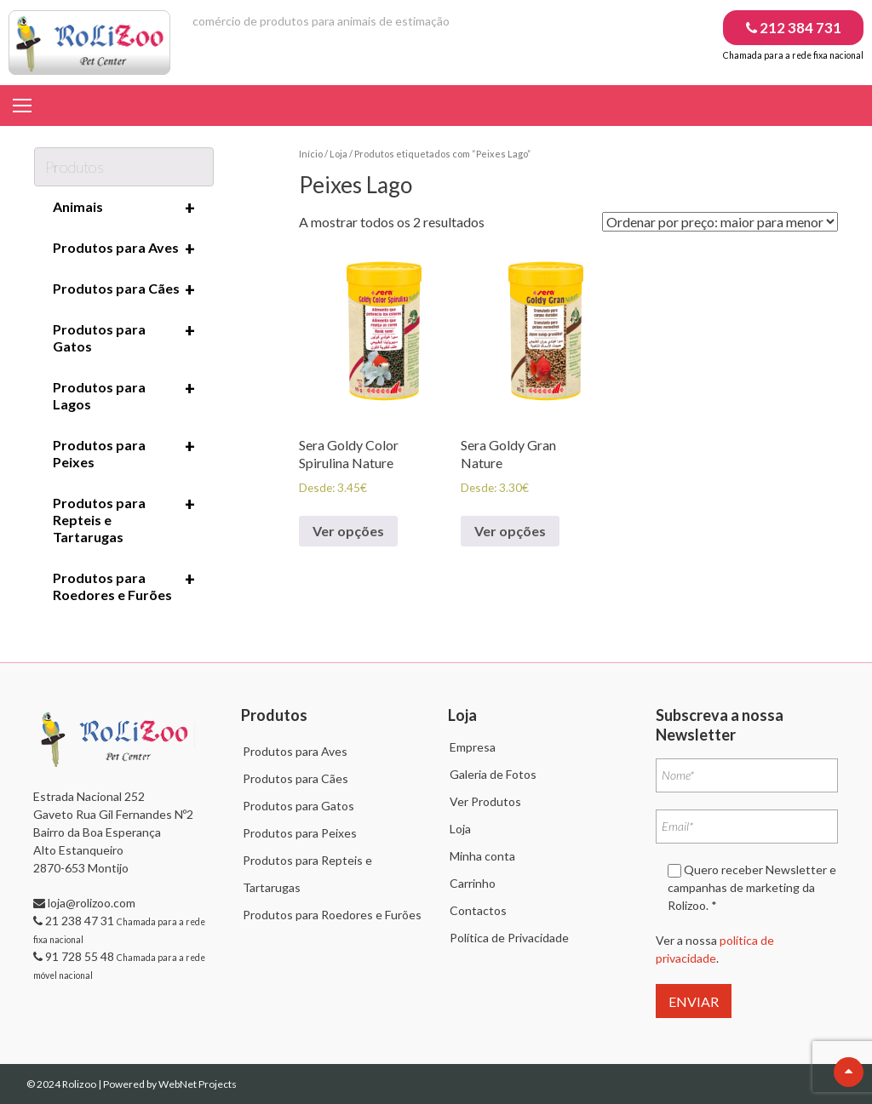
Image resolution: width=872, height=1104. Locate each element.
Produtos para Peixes (124, 453)
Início (311, 153)
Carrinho (473, 883)
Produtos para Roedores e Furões (124, 586)
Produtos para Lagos (124, 395)
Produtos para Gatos (124, 337)
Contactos (478, 910)
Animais (124, 207)
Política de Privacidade (509, 937)
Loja (338, 153)
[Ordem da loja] (720, 222)
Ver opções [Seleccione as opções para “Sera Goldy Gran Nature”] (510, 531)
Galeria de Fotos (493, 774)
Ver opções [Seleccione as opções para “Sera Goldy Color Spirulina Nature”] (348, 531)
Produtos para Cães (124, 289)
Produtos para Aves (124, 248)
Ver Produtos (485, 801)
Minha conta (482, 856)
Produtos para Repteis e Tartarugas (124, 519)
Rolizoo (80, 1084)
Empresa (473, 747)
